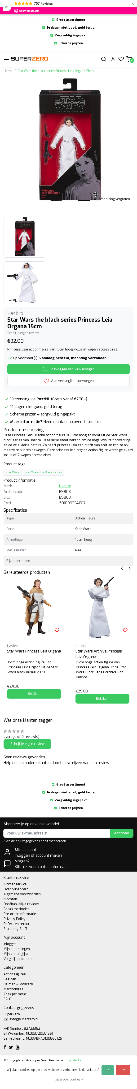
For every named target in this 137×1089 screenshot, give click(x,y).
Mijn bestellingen (17, 949)
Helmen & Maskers (18, 984)
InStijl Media (72, 1060)
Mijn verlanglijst (16, 954)
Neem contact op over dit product (72, 421)
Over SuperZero (16, 889)
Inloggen (10, 944)
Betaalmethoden (17, 909)
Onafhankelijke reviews (22, 904)
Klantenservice (15, 884)
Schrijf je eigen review (23, 333)
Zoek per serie (15, 994)
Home (8, 71)
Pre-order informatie (20, 914)
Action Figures (15, 974)
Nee (123, 1070)
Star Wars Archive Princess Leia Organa (98, 654)
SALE (7, 999)
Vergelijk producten (18, 959)
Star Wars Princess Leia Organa (34, 651)
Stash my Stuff (15, 929)
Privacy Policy (14, 919)
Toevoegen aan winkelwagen (68, 369)
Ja (107, 1070)
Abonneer (121, 833)
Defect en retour (17, 924)
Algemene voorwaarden (22, 894)
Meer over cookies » (69, 1079)
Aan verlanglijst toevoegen (69, 381)
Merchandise (13, 989)
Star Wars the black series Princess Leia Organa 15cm (56, 71)
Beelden (10, 979)
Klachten (10, 899)
